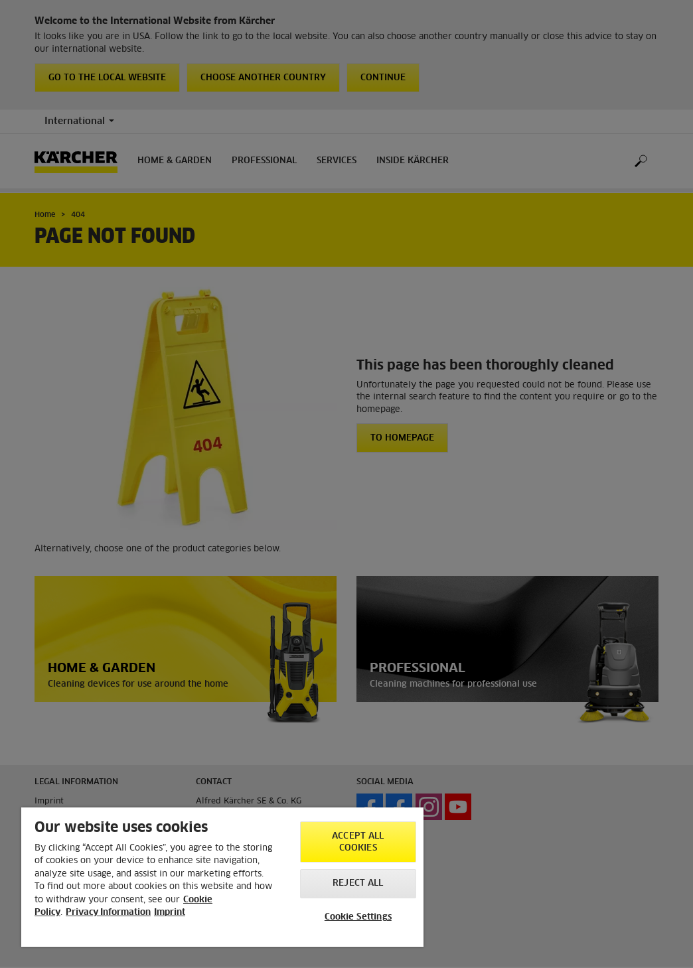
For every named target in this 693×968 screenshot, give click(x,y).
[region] (222, 877)
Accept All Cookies (358, 842)
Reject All (358, 883)
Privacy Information (108, 912)
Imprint (169, 912)
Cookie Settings (358, 917)
